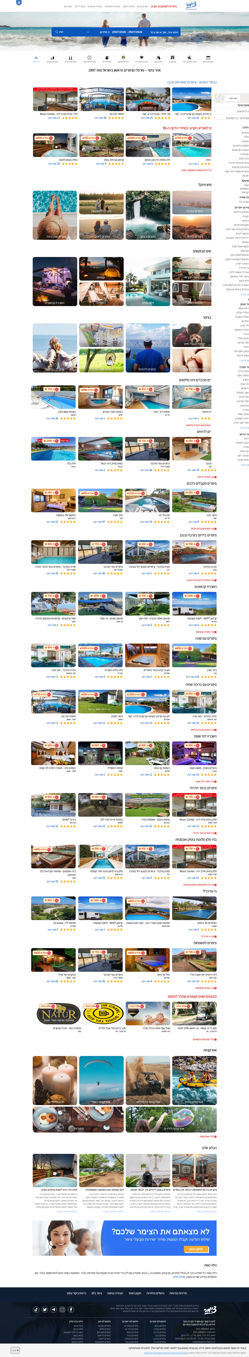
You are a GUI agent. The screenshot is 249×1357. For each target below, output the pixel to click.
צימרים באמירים (131, 1325)
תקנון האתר (134, 1293)
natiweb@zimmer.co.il (203, 1341)
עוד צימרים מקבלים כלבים (202, 528)
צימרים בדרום (160, 1332)
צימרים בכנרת (160, 1341)
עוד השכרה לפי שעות (204, 781)
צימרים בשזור (132, 1332)
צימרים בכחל (132, 1335)
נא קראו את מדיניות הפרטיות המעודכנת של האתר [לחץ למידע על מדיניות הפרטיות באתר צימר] (166, 1352)
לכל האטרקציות (207, 1136)
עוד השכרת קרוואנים (205, 631)
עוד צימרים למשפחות (204, 988)
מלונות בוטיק (77, 1338)
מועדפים (68, 6)
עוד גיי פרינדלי (207, 936)
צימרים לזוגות (129, 6)
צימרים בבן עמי (131, 1341)
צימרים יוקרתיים (104, 1332)
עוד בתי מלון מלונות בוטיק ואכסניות (198, 884)
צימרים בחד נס (131, 1329)
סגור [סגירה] (15, 1350)
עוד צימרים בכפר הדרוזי (203, 833)
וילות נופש (78, 1325)
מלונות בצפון (77, 1341)
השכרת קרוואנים (95, 6)
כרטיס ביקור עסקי (76, 1293)
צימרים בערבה (159, 1338)
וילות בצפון (78, 1329)
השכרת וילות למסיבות (73, 1332)
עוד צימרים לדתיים (206, 477)
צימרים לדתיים (104, 1335)
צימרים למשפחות (112, 6)
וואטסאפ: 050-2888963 (204, 1332)
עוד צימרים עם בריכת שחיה (202, 729)
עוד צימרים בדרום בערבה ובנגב (200, 580)
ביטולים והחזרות (155, 1293)
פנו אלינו (177, 1277)
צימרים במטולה (131, 1338)
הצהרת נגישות (115, 1293)
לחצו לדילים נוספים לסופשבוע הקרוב (197, 170)
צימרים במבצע (104, 1325)
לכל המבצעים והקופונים (203, 1039)
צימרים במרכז (160, 1329)
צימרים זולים (105, 1329)
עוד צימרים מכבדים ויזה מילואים (200, 425)
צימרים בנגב (160, 1335)
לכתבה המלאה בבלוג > (66, 1211)
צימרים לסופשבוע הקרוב (164, 6)
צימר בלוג (96, 1293)
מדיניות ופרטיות (178, 1293)
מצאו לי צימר (79, 6)
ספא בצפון (78, 1335)
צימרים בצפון (142, 6)
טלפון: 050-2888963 (205, 1328)
